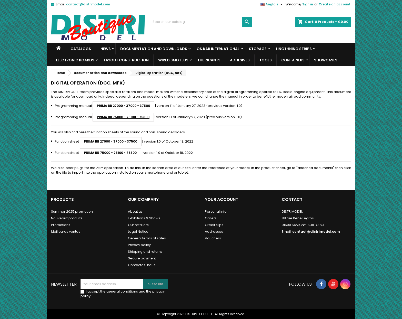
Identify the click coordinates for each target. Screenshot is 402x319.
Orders (211, 218)
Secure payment (142, 258)
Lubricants (209, 60)
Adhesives (240, 60)
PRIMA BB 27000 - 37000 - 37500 (123, 106)
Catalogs (81, 48)
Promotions (60, 224)
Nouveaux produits (66, 218)
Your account (221, 199)
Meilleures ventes (65, 231)
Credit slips (214, 224)
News (105, 48)
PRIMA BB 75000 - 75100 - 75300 (123, 117)
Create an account (334, 4)
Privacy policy (139, 244)
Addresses (214, 231)
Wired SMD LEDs (173, 60)
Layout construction (126, 60)
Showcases (325, 60)
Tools (265, 60)
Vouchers (213, 238)
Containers (293, 60)
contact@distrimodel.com (88, 4)
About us (135, 211)
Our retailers (138, 224)
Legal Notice (138, 231)
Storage (257, 48)
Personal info (216, 211)
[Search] (201, 22)
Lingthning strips (294, 48)
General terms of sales (147, 238)
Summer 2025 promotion (72, 211)
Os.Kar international (218, 48)
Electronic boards (75, 60)
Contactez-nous (141, 264)
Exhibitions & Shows (144, 218)
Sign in (307, 4)
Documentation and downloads (153, 48)
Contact (292, 199)
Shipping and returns (145, 251)
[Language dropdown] (272, 4)
